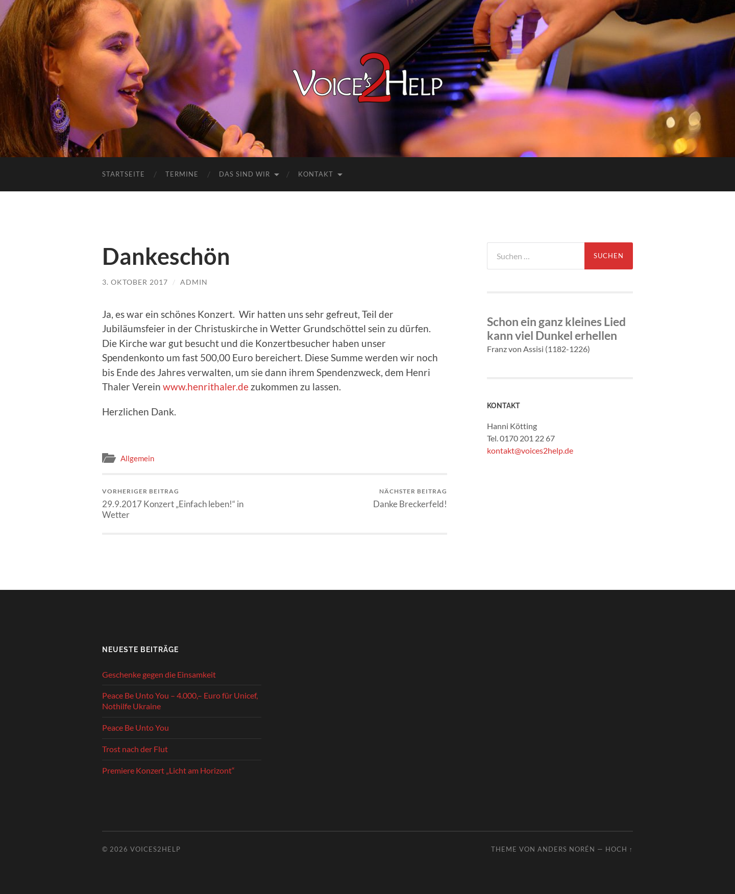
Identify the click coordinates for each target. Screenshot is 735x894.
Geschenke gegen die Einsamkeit (159, 674)
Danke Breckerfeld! (410, 498)
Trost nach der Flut (135, 749)
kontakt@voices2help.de (530, 450)
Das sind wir (244, 174)
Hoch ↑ (619, 849)
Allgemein (137, 458)
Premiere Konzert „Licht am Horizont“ (168, 770)
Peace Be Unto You (135, 727)
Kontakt (315, 174)
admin (194, 282)
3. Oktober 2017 (135, 282)
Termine (182, 174)
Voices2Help (155, 849)
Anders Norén (566, 849)
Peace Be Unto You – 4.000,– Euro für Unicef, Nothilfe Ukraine (180, 700)
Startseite (123, 174)
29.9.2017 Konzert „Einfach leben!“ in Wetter (186, 503)
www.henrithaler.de (206, 386)
